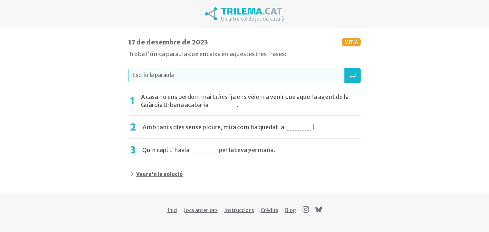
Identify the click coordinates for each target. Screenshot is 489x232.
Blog (290, 210)
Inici (172, 210)
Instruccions (239, 210)
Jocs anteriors (201, 210)
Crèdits (269, 210)
